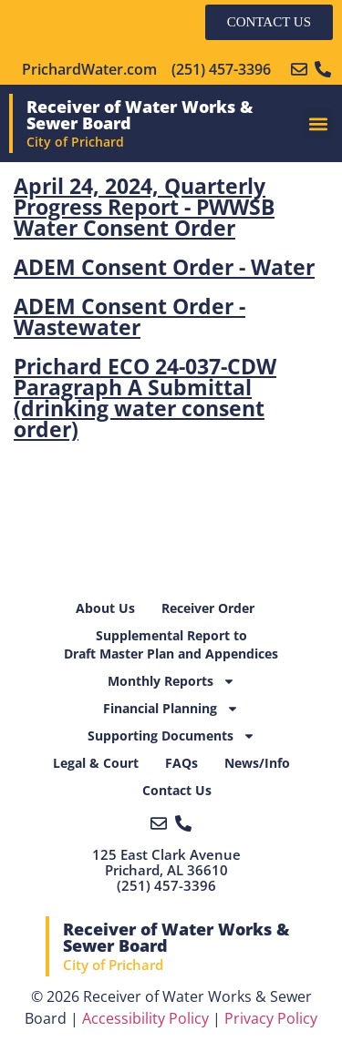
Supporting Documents (171, 736)
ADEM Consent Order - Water (164, 266)
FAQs (181, 762)
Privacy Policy (270, 1018)
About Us (105, 608)
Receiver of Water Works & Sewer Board (139, 115)
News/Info (257, 762)
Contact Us (177, 790)
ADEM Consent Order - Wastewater (129, 316)
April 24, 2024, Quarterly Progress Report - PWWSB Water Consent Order (144, 206)
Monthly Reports (171, 681)
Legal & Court (96, 762)
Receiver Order (207, 608)
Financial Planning (171, 708)
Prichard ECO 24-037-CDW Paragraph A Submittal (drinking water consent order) (145, 398)
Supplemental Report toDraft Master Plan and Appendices (171, 644)
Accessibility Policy (145, 1018)
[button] (318, 123)
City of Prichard (75, 141)
